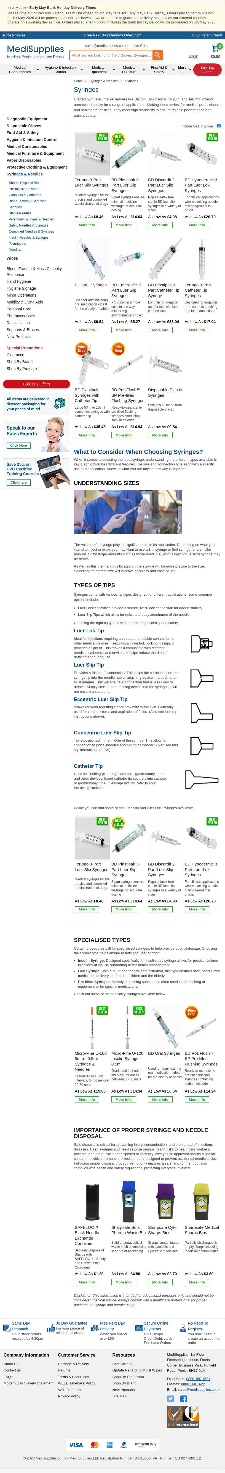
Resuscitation (18, 322)
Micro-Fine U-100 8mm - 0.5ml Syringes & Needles (91, 1060)
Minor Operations (21, 294)
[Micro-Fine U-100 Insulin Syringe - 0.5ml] (129, 1054)
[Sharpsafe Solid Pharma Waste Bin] (129, 1233)
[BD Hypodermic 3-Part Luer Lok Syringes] (202, 181)
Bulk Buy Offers (36, 383)
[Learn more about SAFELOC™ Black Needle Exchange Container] (87, 1282)
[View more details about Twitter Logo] (171, 1398)
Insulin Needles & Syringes (28, 237)
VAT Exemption (70, 1389)
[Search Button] (157, 55)
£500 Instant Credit (207, 35)
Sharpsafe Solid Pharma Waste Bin (128, 1229)
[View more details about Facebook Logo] (184, 1398)
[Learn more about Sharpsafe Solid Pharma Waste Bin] (123, 1282)
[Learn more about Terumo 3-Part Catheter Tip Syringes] (197, 330)
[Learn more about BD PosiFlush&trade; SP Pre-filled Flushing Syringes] (123, 435)
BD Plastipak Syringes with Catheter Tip (87, 395)
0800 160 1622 (193, 1384)
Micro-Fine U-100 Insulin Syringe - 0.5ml (127, 1058)
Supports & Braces (23, 329)
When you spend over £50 (113, 1336)
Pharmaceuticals (21, 315)
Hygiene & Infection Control (32, 139)
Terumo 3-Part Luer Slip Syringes (91, 182)
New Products (19, 336)
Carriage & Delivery (73, 1364)
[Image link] (36, 471)
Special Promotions (25, 347)
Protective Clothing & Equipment (37, 166)
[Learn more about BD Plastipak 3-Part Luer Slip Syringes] (123, 225)
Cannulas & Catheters (25, 194)
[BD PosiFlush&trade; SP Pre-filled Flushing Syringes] (129, 391)
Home (78, 80)
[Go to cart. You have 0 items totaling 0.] (215, 52)
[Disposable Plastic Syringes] (165, 391)
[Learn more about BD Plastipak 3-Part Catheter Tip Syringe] (160, 330)
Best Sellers (122, 1364)
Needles (15, 249)
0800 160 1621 (198, 1378)
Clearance (15, 354)
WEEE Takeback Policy (76, 1383)
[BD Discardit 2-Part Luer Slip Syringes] (165, 181)
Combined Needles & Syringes (31, 231)
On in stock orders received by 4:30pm (27, 1336)
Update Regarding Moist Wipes (137, 1370)
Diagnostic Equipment (27, 118)
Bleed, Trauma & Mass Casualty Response (34, 271)
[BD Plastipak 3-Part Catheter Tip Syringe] (165, 285)
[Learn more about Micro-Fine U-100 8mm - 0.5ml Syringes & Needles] (87, 1099)
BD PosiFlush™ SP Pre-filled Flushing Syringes (127, 395)
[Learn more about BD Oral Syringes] (87, 330)
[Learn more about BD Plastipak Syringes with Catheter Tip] (87, 435)
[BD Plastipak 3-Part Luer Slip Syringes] (129, 181)
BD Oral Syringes (91, 284)
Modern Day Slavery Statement (28, 1383)
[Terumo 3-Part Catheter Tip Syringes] (202, 285)
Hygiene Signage (21, 288)
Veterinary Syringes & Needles (31, 219)
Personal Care (19, 308)
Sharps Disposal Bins (24, 182)
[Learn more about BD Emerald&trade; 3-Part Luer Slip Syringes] (123, 330)
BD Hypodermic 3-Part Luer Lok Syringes (202, 185)
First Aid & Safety (23, 132)
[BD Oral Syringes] (92, 285)
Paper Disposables (24, 160)
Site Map (120, 1396)
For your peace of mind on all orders (70, 1330)
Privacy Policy (69, 1396)
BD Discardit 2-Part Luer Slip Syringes (162, 185)
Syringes (15, 207)
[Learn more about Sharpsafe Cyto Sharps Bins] (160, 1282)
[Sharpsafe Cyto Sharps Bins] (165, 1233)
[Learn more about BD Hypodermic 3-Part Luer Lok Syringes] (197, 225)
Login (193, 56)
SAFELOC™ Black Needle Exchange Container (87, 1234)
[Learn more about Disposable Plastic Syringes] (160, 435)
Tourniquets (17, 243)
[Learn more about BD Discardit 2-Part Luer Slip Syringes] (160, 225)
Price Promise (14, 35)
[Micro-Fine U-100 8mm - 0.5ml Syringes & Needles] (92, 1054)
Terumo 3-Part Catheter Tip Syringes (198, 289)
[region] (92, 154)
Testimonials (36, 95)
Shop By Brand (20, 361)
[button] (193, 52)
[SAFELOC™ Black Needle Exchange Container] (92, 1233)
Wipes (12, 257)
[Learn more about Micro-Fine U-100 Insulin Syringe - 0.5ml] (123, 1099)
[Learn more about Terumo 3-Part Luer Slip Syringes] (87, 225)
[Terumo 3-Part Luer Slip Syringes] (92, 181)
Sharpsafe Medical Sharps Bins (202, 1229)
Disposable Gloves (24, 125)
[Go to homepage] (35, 51)
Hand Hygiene (19, 281)
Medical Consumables (27, 146)
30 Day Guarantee (71, 1323)
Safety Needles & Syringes (28, 225)
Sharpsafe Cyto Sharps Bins (162, 1229)
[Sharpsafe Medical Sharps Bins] (202, 1233)
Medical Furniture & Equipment (35, 153)
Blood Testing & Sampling (28, 201)
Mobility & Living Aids (25, 301)
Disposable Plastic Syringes (165, 392)
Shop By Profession (24, 368)
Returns (64, 1370)
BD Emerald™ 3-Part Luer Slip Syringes (127, 289)
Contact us (12, 1370)
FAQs (8, 1377)
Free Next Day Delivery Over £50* (112, 35)
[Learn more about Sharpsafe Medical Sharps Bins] (197, 1282)
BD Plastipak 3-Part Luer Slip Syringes (125, 185)
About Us (11, 1364)
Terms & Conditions (73, 1377)
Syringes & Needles (25, 173)
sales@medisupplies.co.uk (106, 45)
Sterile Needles (20, 213)
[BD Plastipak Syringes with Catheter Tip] (92, 391)
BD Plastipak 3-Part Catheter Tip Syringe (163, 289)
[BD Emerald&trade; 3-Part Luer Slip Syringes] (129, 285)
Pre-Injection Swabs (23, 188)
